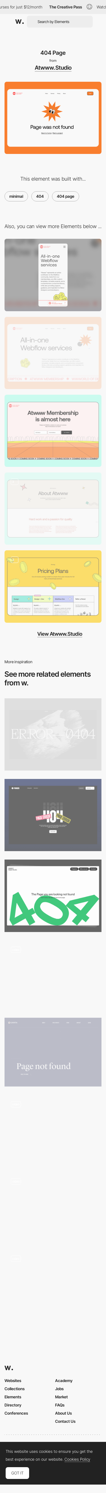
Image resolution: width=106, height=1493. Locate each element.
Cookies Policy (77, 1459)
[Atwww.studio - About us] (53, 508)
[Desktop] (53, 353)
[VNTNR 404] (53, 734)
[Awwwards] (19, 21)
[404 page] (53, 896)
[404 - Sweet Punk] (53, 974)
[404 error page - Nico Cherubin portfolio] (53, 1283)
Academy (64, 1380)
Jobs (59, 1388)
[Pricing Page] (53, 586)
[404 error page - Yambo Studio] (53, 1129)
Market (61, 1396)
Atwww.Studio (53, 68)
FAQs (59, 1405)
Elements (13, 1396)
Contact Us (65, 1421)
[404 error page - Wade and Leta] (53, 1206)
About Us (63, 1413)
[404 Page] (53, 815)
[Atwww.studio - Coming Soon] (53, 431)
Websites (13, 1380)
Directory (13, 1405)
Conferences (16, 1413)
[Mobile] (53, 275)
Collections (15, 1388)
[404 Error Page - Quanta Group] (53, 1052)
